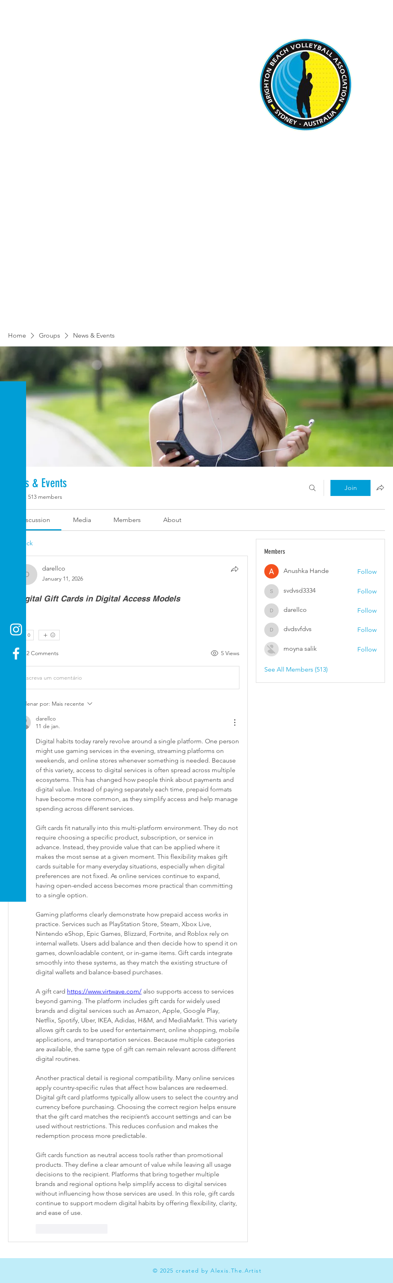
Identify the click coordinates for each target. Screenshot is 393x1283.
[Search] (312, 488)
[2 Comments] (37, 654)
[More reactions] (49, 635)
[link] (34, 520)
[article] (128, 899)
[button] (14, 12)
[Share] (234, 569)
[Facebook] (16, 654)
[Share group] (380, 487)
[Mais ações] (234, 722)
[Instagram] (16, 629)
